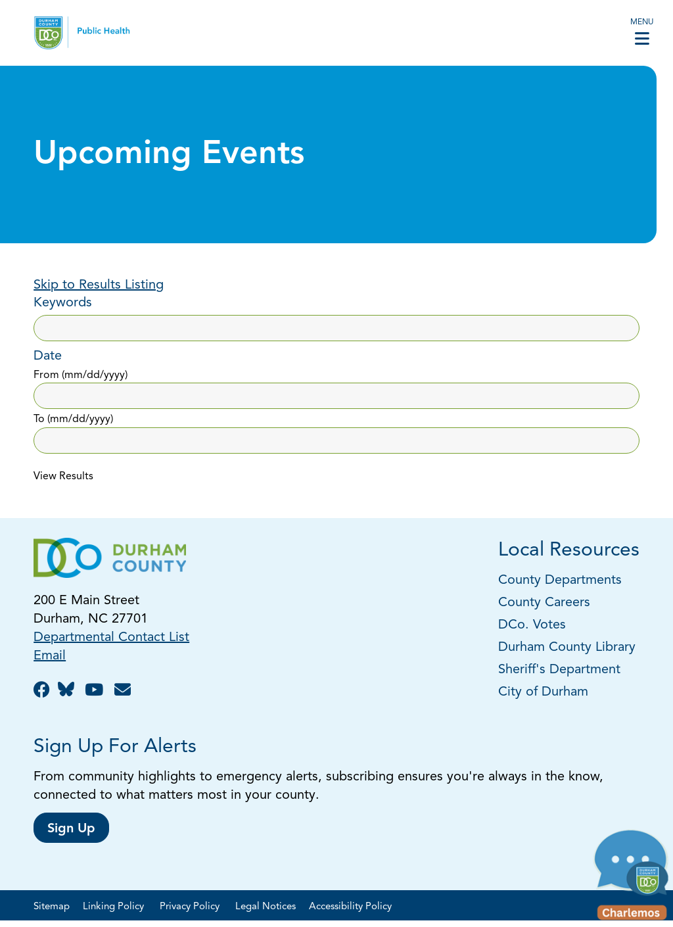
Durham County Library (567, 647)
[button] (632, 878)
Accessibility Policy (350, 907)
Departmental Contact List (111, 637)
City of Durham (543, 692)
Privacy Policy (191, 907)
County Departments (562, 580)
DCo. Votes (532, 625)
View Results (63, 476)
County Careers (544, 602)
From (81, 375)
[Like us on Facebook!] (44, 691)
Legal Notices (265, 907)
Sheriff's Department (559, 670)
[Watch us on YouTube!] (96, 691)
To (73, 419)
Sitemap (52, 907)
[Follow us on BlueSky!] (69, 691)
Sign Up (71, 829)
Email (50, 656)
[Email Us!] (124, 691)
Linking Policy (115, 907)
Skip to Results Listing (99, 285)
